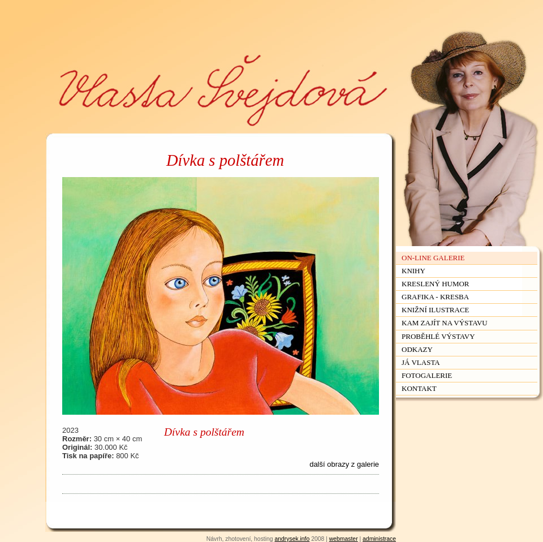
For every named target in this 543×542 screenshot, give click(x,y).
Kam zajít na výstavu (445, 323)
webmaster (343, 539)
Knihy (413, 270)
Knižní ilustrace (435, 310)
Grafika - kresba (435, 296)
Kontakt (419, 388)
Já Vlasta (421, 362)
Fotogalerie (427, 375)
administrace (379, 539)
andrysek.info (291, 539)
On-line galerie (433, 257)
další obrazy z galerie (344, 464)
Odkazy (417, 349)
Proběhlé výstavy (438, 336)
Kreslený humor (435, 283)
